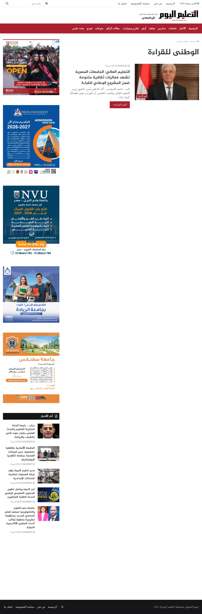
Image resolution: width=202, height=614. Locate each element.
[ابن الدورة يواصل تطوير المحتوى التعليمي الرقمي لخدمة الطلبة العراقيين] (48, 494)
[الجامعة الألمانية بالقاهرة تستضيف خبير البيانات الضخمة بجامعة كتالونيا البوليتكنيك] (48, 453)
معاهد (152, 28)
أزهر (143, 28)
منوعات (99, 28)
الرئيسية (170, 3)
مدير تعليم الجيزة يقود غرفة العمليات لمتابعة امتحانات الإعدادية (21, 474)
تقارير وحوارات (131, 28)
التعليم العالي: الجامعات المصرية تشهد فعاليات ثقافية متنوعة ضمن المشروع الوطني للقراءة (102, 77)
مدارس (162, 28)
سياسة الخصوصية (140, 3)
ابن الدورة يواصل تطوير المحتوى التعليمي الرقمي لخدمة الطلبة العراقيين (20, 493)
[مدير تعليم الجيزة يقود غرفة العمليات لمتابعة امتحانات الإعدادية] (48, 476)
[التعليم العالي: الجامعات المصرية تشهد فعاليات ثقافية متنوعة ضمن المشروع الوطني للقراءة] (167, 82)
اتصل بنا (122, 3)
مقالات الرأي (113, 28)
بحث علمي (78, 28)
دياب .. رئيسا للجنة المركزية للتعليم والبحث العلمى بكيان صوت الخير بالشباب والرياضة (20, 431)
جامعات (172, 28)
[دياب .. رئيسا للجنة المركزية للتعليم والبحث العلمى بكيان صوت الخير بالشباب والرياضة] (48, 431)
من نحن (158, 3)
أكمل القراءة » (120, 104)
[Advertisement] (101, 562)
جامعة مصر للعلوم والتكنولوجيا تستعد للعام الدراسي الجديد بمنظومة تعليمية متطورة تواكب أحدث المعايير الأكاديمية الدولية (20, 518)
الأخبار (182, 28)
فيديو (89, 28)
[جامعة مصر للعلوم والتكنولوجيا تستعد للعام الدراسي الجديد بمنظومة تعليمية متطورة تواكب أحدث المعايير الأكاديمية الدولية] (48, 513)
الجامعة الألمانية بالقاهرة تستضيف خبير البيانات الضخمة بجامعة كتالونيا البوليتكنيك (20, 454)
